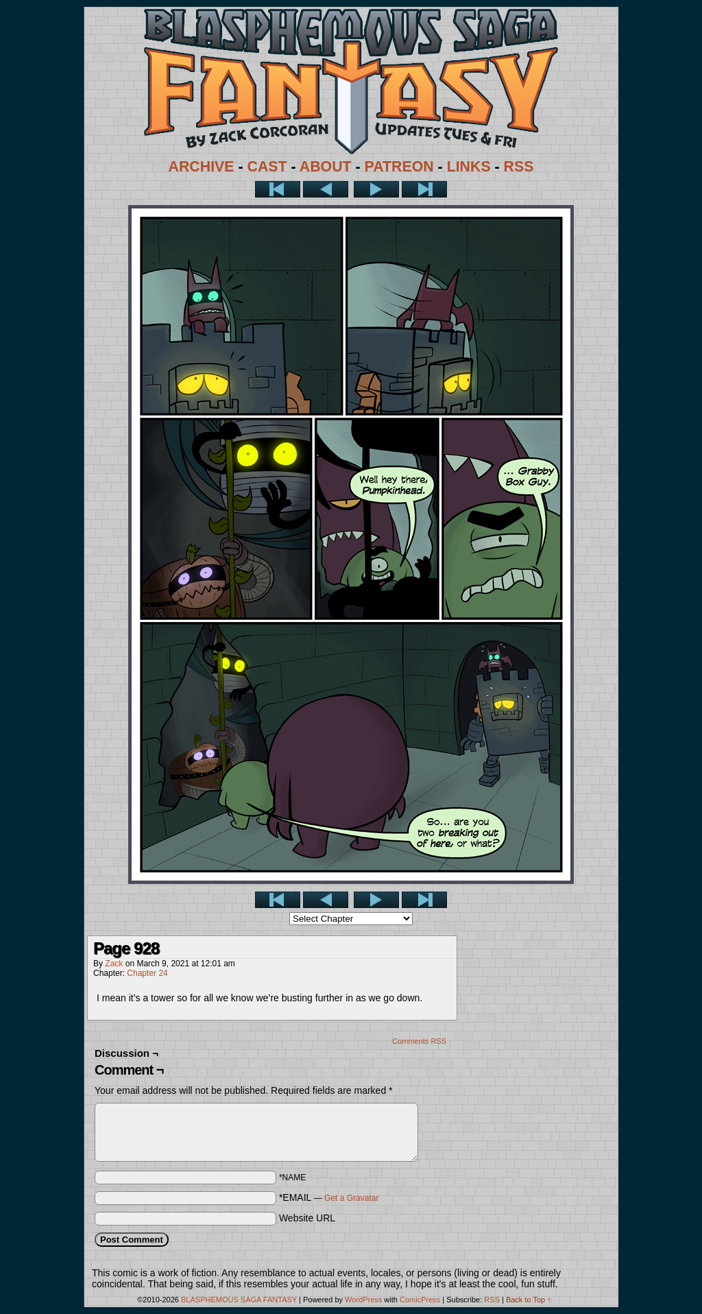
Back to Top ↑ (528, 1299)
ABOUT (326, 166)
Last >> (424, 189)
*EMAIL (329, 1197)
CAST (267, 166)
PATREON (399, 166)
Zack (114, 963)
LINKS (469, 166)
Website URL (307, 1218)
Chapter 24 (147, 973)
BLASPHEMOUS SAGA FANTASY (239, 1299)
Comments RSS (419, 1041)
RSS (519, 166)
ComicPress (420, 1299)
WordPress (363, 1299)
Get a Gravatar (351, 1198)
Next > (376, 189)
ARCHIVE (201, 166)
